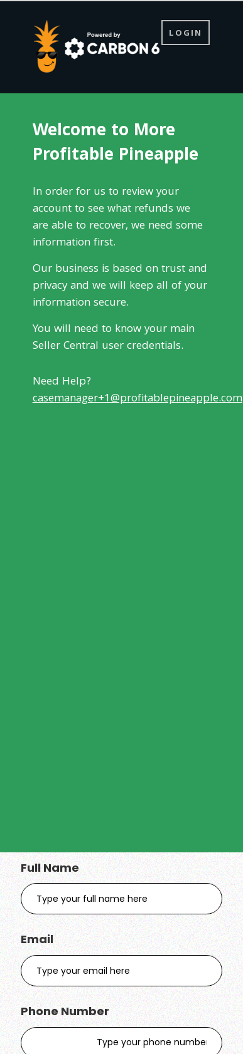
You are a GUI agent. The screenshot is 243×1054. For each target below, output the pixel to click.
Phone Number (65, 1011)
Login (185, 34)
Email (37, 939)
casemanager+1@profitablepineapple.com (137, 399)
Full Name (50, 868)
